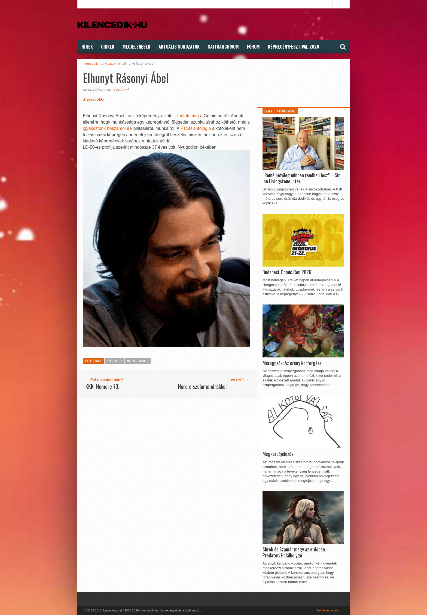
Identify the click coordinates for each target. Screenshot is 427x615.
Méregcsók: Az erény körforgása (292, 363)
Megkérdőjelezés (278, 454)
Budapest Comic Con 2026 (287, 272)
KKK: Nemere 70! (102, 386)
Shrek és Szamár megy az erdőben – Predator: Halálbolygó (296, 552)
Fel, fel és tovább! (328, 610)
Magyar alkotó (138, 361)
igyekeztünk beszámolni (106, 128)
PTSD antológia (195, 128)
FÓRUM (253, 46)
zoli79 (121, 89)
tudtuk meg (188, 116)
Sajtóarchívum (223, 46)
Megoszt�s (93, 99)
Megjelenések (136, 46)
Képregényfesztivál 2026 (293, 46)
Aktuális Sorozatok (179, 46)
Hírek (87, 46)
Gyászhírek (113, 63)
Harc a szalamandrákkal (202, 386)
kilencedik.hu (92, 63)
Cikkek (107, 46)
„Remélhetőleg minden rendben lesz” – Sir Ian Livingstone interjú (301, 178)
